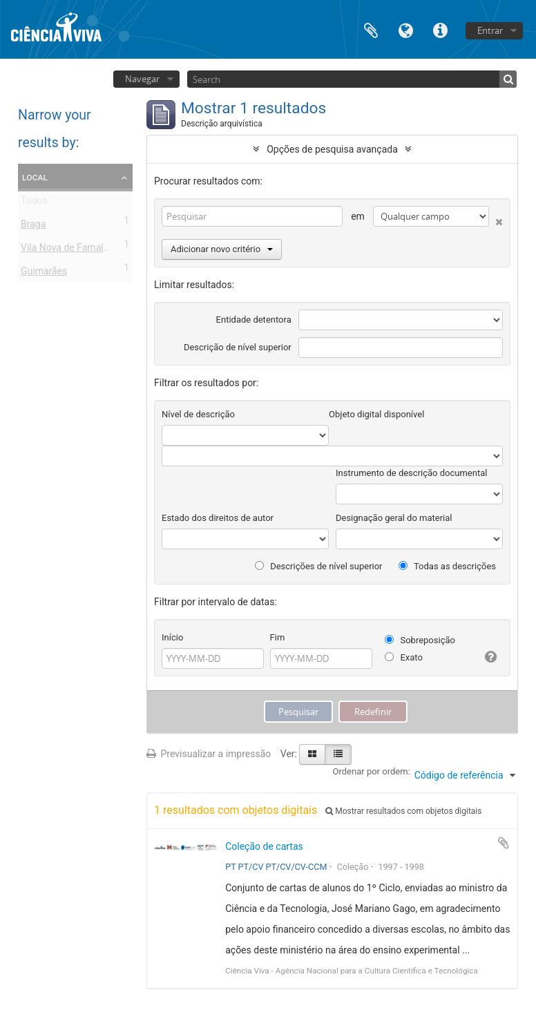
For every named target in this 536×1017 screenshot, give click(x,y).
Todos (34, 203)
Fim (277, 637)
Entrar (490, 30)
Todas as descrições (447, 566)
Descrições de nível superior (319, 566)
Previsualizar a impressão (208, 753)
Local (35, 176)
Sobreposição (420, 640)
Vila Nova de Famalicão (71, 250)
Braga (33, 226)
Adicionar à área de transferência (503, 843)
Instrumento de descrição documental (411, 473)
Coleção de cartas (264, 846)
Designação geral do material (394, 518)
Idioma (405, 29)
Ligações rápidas (440, 29)
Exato (404, 657)
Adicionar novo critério (222, 249)
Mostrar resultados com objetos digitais (403, 811)
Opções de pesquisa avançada (332, 149)
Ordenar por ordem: (371, 771)
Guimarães (44, 273)
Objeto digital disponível (376, 414)
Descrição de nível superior (237, 347)
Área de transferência (371, 29)
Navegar (142, 79)
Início (172, 637)
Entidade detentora (253, 319)
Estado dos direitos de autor (218, 518)
